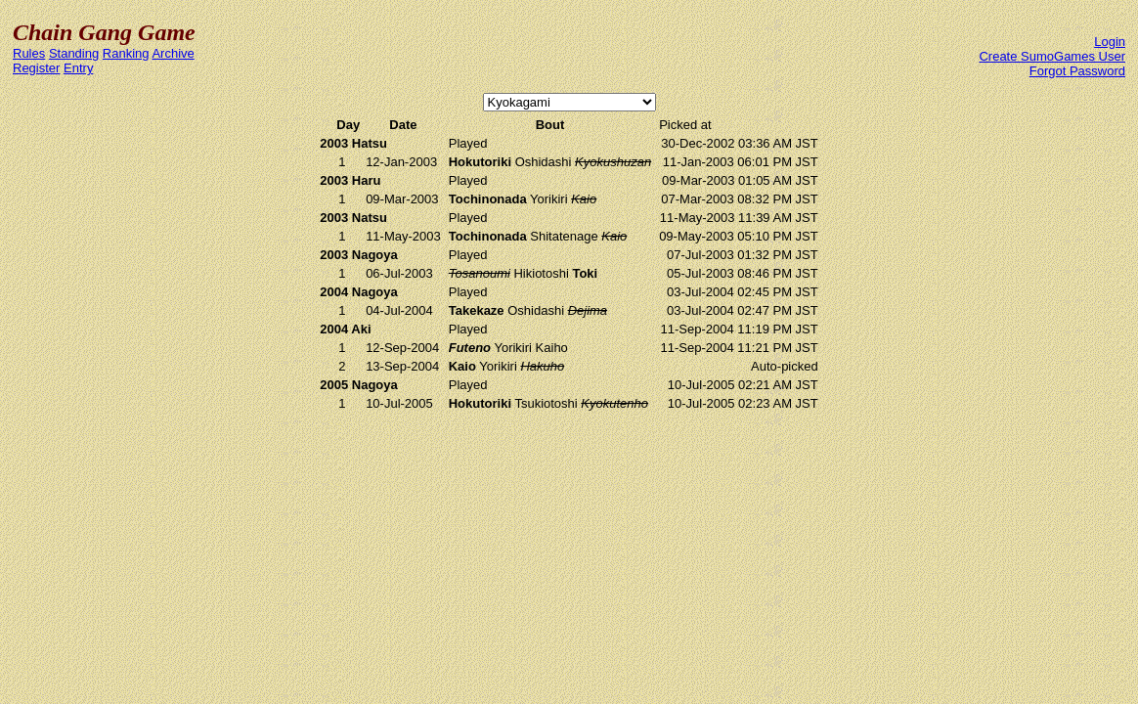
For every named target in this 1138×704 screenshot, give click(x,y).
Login (1109, 41)
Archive (173, 53)
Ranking (126, 53)
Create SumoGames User (1052, 56)
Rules (29, 53)
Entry (78, 68)
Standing (74, 53)
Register (36, 68)
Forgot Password (1077, 71)
